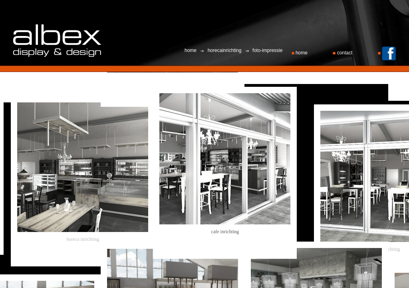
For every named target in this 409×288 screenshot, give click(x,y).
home (300, 53)
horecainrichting (224, 50)
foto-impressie (267, 50)
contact (343, 53)
